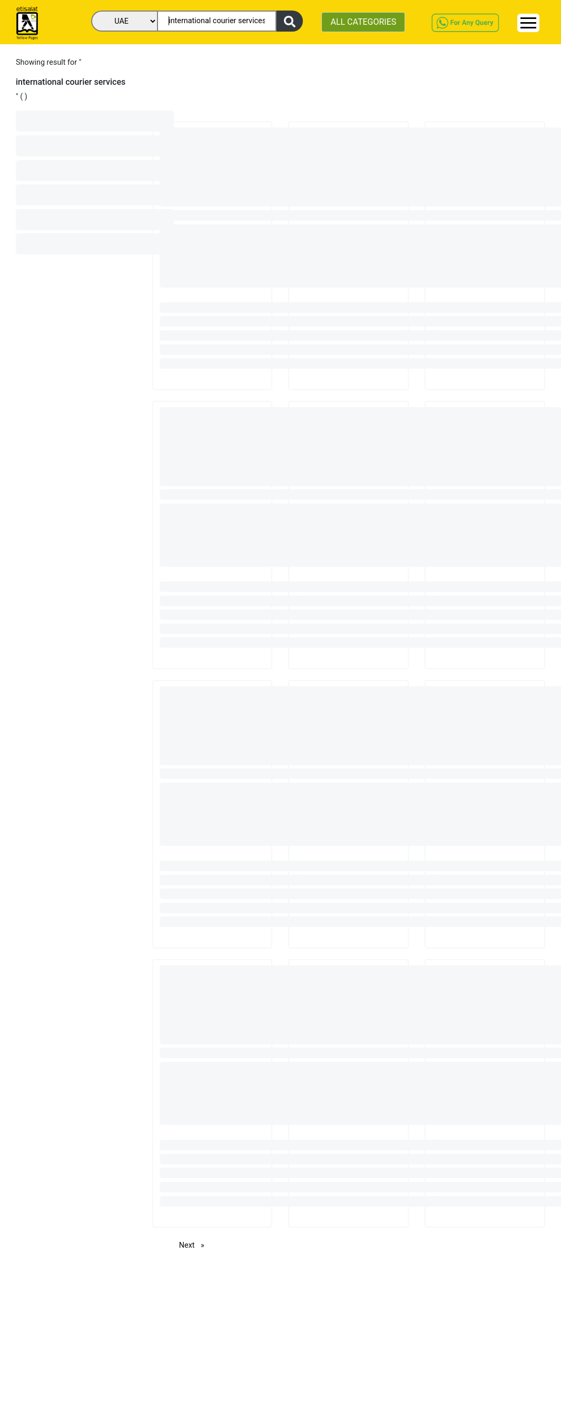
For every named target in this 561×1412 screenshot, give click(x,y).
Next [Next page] (194, 1245)
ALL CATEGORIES (363, 22)
